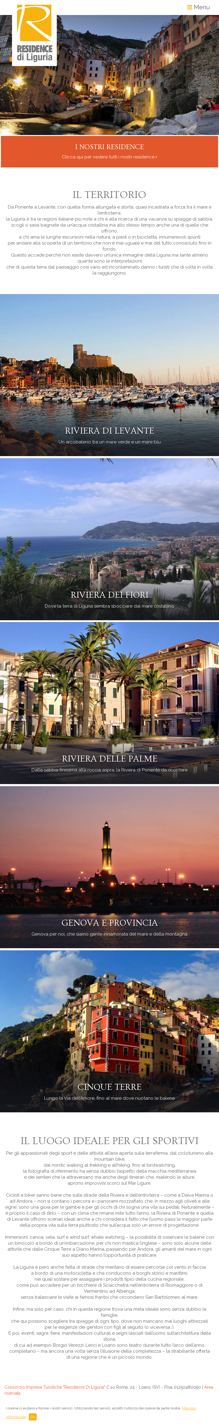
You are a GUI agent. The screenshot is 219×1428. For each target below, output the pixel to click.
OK (32, 1417)
